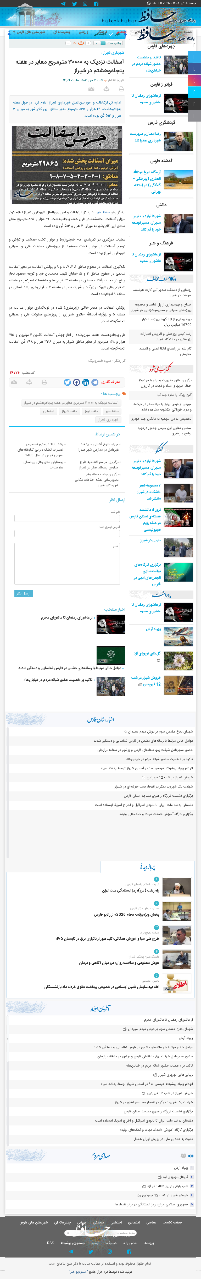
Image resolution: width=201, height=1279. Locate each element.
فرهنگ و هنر (161, 243)
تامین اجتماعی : (150, 981)
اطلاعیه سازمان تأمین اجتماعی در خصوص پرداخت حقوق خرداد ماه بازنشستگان (101, 987)
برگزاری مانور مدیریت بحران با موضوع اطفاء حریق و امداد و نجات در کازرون (165, 383)
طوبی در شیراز (150, 540)
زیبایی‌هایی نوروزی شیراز (173, 1075)
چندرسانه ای (61, 32)
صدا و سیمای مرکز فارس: (144, 908)
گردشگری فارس (161, 123)
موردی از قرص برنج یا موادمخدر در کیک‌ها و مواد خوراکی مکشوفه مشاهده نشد (162, 407)
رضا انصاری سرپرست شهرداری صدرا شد (145, 137)
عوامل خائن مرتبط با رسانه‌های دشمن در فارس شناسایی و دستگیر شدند (69, 668)
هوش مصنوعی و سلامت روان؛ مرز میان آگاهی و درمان (119, 963)
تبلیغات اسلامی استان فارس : (142, 884)
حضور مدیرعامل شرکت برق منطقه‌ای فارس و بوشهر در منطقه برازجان (145, 750)
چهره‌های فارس (161, 46)
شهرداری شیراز (108, 420)
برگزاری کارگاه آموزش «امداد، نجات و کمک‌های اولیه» (156, 814)
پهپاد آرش (153, 629)
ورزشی (83, 32)
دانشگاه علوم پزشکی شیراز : (143, 957)
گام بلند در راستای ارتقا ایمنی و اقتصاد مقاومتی (165, 351)
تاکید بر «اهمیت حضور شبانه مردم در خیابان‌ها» (57, 680)
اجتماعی (121, 32)
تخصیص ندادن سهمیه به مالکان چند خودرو (161, 419)
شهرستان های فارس (29, 32)
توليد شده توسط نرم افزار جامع (100, 1272)
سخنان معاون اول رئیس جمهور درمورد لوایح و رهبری (165, 430)
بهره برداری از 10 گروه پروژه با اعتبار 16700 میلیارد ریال (167, 322)
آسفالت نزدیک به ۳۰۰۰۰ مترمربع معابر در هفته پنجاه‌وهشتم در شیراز (71, 403)
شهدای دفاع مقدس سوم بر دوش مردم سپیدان (158, 732)
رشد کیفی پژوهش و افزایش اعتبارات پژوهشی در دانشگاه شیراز (166, 336)
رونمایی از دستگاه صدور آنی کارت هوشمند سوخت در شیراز (162, 292)
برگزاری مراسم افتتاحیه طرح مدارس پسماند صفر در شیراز (99, 465)
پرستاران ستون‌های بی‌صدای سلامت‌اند (43, 465)
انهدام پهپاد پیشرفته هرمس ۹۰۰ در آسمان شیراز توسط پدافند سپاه (147, 768)
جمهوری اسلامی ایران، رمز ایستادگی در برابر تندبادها (151, 1204)
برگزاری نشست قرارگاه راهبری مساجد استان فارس (158, 796)
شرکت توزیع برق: (149, 933)
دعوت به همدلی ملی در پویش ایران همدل (163, 1139)
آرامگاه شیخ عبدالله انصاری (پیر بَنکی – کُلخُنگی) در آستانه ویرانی (147, 182)
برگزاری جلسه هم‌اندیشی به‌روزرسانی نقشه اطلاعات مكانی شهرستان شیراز (97, 480)
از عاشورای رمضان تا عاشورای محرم (66, 618)
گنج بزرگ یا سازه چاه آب (174, 395)
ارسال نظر (23, 594)
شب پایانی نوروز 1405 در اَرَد (165, 1186)
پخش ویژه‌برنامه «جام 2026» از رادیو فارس (126, 915)
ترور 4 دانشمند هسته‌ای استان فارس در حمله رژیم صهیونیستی (145, 520)
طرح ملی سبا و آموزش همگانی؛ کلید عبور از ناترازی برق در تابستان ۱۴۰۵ (107, 939)
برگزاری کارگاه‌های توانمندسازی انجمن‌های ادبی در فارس (147, 575)
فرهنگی (102, 32)
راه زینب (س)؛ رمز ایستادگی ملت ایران (130, 891)
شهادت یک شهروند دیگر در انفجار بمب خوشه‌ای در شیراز (154, 787)
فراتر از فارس (161, 84)
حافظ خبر (103, 212)
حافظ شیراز (69, 411)
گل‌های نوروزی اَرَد (173, 1177)
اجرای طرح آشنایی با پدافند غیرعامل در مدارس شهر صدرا (99, 447)
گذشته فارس (161, 161)
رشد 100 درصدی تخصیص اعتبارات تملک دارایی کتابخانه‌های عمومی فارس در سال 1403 (40, 449)
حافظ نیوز (91, 411)
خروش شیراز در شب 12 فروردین (146, 681)
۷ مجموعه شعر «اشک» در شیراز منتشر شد (149, 492)
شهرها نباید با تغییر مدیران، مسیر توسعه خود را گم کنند (146, 223)
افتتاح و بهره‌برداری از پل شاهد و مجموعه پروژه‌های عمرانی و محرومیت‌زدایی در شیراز (161, 307)
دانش (161, 205)
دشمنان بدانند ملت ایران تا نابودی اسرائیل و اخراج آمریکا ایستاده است (144, 805)
